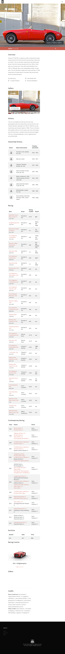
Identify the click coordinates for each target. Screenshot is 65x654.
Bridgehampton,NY (14, 223)
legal (4, 634)
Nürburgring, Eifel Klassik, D (21, 438)
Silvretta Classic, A (18, 443)
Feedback (5, 633)
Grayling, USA (12, 405)
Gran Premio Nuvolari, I (20, 467)
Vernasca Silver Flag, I (19, 455)
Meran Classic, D (18, 428)
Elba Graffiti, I (17, 469)
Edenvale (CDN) (13, 251)
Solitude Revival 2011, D (20, 508)
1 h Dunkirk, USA (13, 352)
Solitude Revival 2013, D (20, 522)
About (4, 631)
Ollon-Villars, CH (18, 437)
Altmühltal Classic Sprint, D (21, 498)
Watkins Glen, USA (14, 268)
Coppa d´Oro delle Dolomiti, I (21, 460)
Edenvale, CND (13, 340)
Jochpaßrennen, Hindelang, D (22, 472)
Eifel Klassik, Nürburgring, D (21, 471)
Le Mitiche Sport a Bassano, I (21, 442)
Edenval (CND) (13, 314)
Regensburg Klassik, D (20, 496)
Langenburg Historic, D (20, 476)
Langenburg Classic (19, 454)
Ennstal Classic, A (18, 430)
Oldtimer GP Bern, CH (19, 433)
